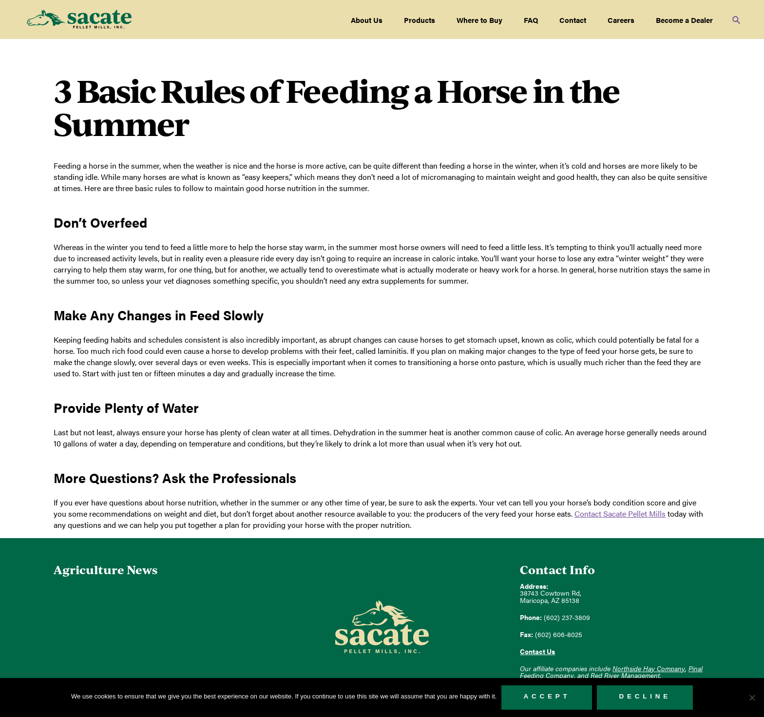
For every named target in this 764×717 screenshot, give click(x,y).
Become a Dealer (684, 20)
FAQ (531, 20)
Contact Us (537, 651)
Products (419, 20)
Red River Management (625, 675)
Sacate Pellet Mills (79, 19)
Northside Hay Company (648, 668)
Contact (572, 20)
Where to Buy (479, 20)
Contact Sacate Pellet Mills (620, 513)
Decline (645, 696)
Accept (546, 696)
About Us (366, 20)
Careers (621, 20)
